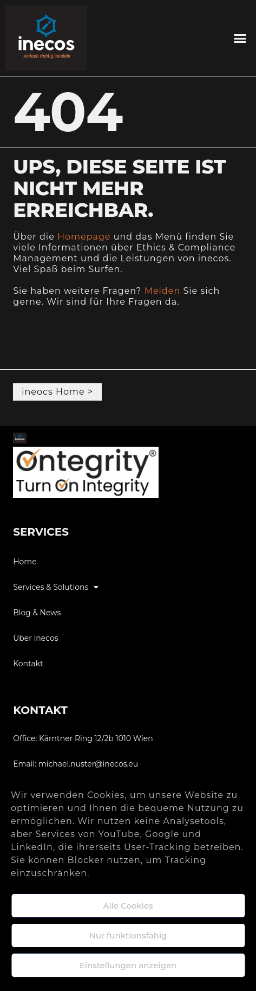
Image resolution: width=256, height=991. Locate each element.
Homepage (84, 236)
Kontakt (28, 663)
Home (24, 562)
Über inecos (35, 638)
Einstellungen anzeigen (128, 965)
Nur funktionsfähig (128, 935)
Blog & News (37, 612)
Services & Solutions (56, 587)
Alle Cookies (128, 905)
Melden (163, 291)
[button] (240, 38)
